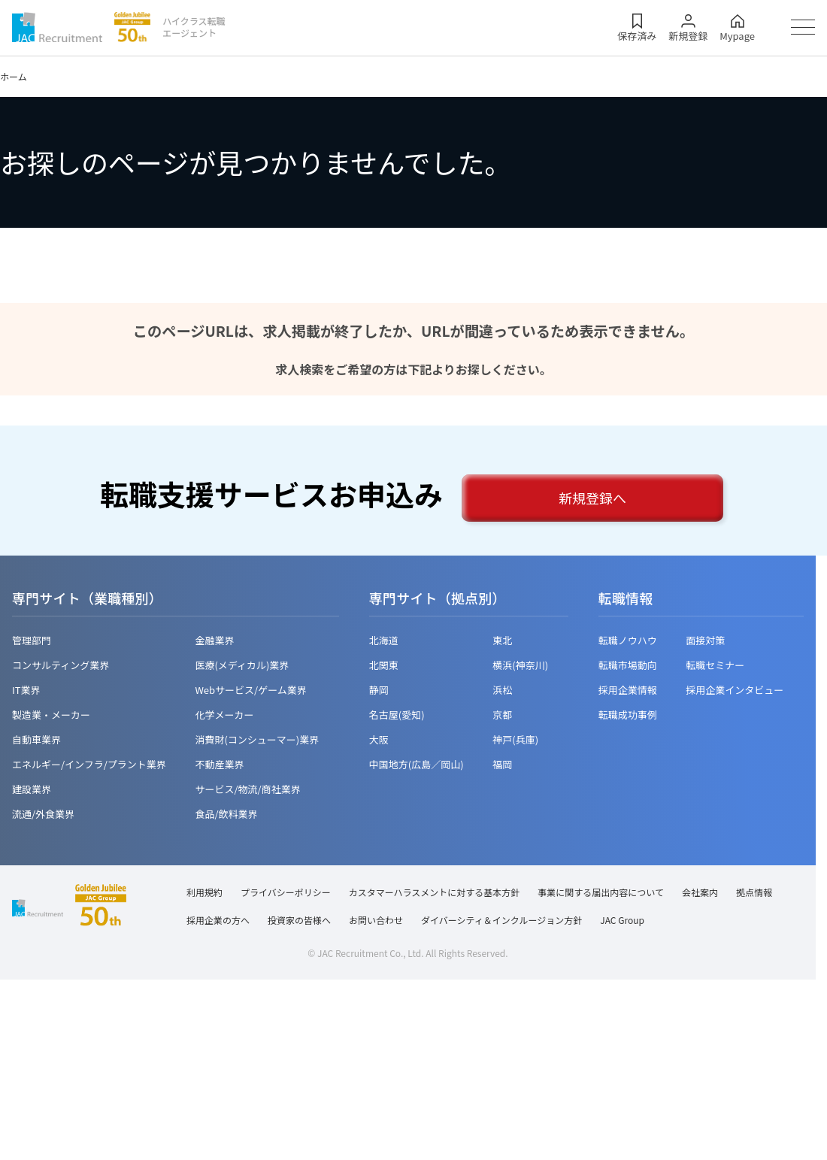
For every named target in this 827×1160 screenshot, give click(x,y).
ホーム (13, 76)
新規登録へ (592, 497)
